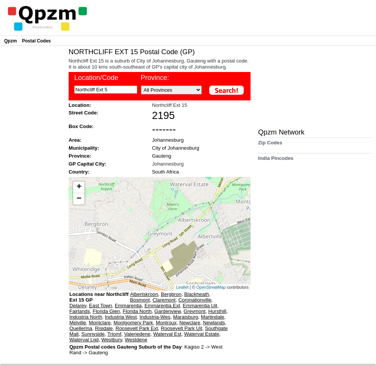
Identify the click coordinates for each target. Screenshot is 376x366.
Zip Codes (270, 145)
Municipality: (84, 148)
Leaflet (182, 287)
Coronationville (195, 300)
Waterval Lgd (84, 340)
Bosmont (140, 300)
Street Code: (83, 113)
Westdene (136, 340)
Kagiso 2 (194, 347)
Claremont (163, 300)
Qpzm (10, 41)
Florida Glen (106, 311)
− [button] (79, 199)
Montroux (166, 322)
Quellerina (80, 328)
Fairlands (79, 311)
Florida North (137, 311)
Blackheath (196, 294)
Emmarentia (128, 305)
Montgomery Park (133, 322)
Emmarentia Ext (162, 305)
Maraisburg (185, 317)
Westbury (112, 340)
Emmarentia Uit (200, 305)
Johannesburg (168, 140)
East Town (100, 305)
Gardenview (167, 311)
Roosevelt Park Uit (181, 328)
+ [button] (79, 187)
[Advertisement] (32, 161)
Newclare (189, 322)
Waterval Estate (201, 334)
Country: (79, 172)
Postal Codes (36, 41)
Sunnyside (93, 334)
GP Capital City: (87, 164)
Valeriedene (137, 334)
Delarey (77, 305)
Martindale (212, 317)
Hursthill (217, 311)
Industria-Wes (154, 317)
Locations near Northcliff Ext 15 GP (98, 297)
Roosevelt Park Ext (137, 328)
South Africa (165, 172)
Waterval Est (167, 334)
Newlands (214, 322)
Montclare (100, 322)
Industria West (121, 317)
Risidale (104, 328)
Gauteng (161, 156)
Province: (80, 156)
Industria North (85, 317)
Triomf (114, 334)
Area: (75, 140)
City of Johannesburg (175, 148)
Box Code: (81, 126)
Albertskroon (144, 294)
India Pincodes (275, 160)
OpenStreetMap (211, 287)
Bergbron (171, 294)
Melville (77, 322)
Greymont (194, 311)
